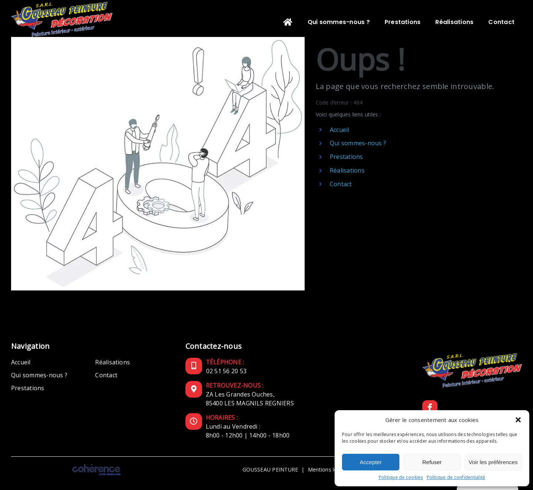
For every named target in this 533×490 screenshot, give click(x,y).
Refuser (432, 462)
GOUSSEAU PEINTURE (270, 469)
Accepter (371, 462)
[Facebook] (430, 407)
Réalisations (347, 170)
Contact (341, 184)
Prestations (346, 157)
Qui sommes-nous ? (358, 143)
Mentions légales (329, 469)
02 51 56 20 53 (226, 371)
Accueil (339, 130)
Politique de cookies (401, 477)
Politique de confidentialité (456, 477)
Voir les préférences (493, 462)
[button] (518, 419)
